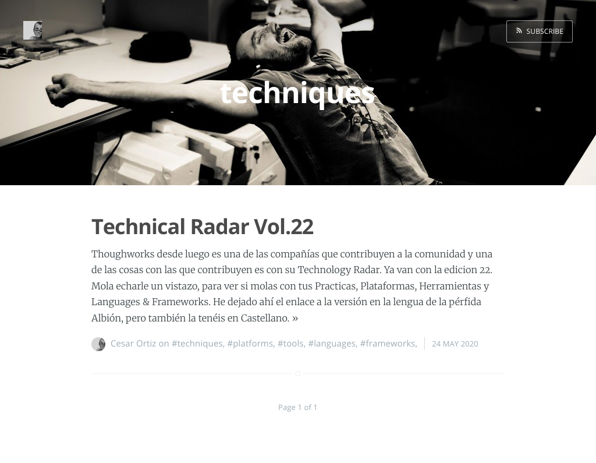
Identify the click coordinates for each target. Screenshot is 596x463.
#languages (332, 343)
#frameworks (388, 343)
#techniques (197, 343)
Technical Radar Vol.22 (202, 226)
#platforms (250, 343)
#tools (291, 343)
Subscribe (543, 31)
